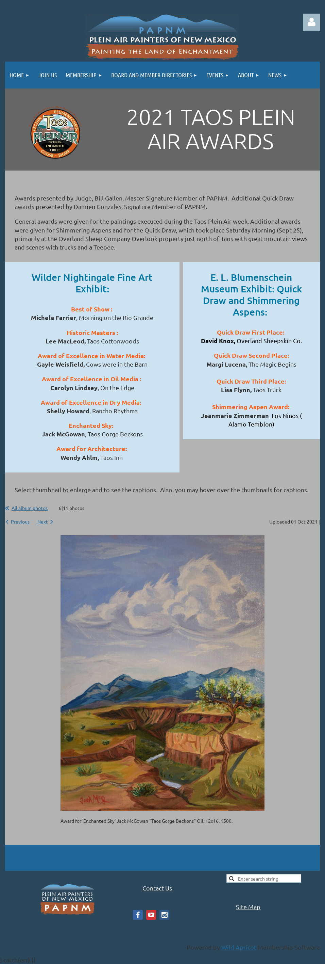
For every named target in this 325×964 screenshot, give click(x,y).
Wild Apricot (238, 947)
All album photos (30, 508)
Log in (311, 22)
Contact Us (157, 887)
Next (42, 521)
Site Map (248, 906)
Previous (20, 521)
